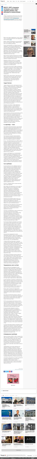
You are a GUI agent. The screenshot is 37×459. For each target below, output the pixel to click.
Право (11, 1)
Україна (14, 1)
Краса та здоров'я (22, 1)
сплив (10, 39)
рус (33, 1)
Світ (16, 1)
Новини (8, 1)
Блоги (18, 1)
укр (32, 1)
